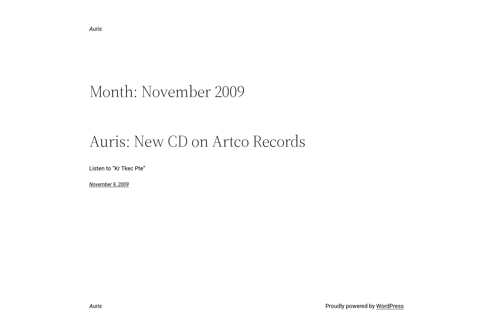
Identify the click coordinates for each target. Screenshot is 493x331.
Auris (95, 29)
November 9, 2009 (109, 184)
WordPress (390, 306)
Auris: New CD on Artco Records (197, 141)
